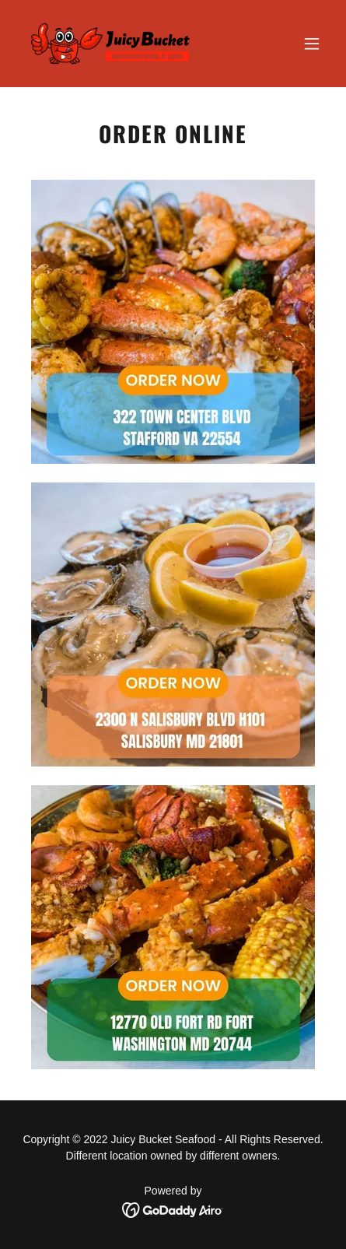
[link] (112, 43)
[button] (311, 43)
